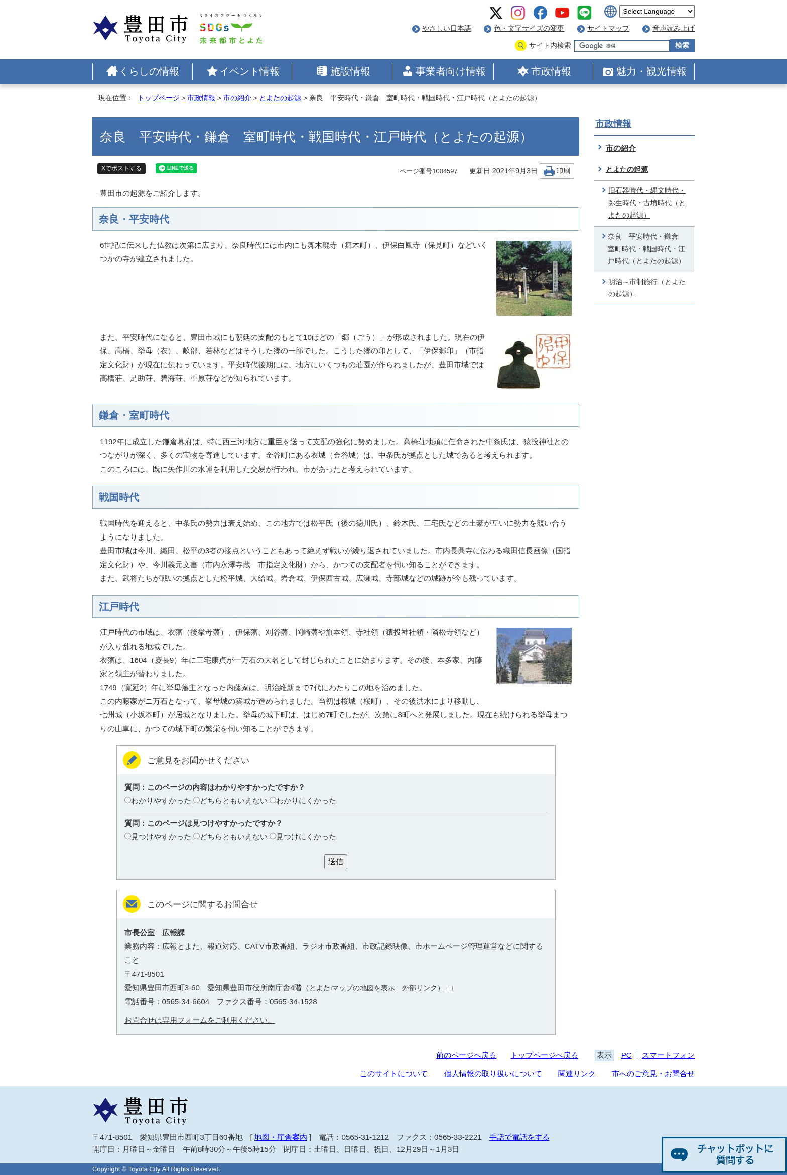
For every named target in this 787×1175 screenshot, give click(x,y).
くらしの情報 (149, 71)
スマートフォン (668, 1055)
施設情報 (350, 71)
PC (626, 1055)
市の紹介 (237, 98)
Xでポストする (121, 168)
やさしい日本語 (446, 28)
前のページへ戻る (466, 1055)
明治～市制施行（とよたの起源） (647, 288)
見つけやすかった (161, 836)
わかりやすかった (161, 800)
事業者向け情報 (451, 71)
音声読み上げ (673, 28)
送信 (335, 861)
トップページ (159, 98)
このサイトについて (394, 1073)
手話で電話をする (519, 1137)
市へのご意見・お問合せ (653, 1073)
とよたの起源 (280, 98)
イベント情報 (249, 71)
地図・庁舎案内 (280, 1137)
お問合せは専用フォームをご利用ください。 (199, 1020)
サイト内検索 (550, 45)
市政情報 (551, 71)
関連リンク (577, 1073)
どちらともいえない (234, 800)
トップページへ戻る (544, 1055)
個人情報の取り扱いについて (493, 1073)
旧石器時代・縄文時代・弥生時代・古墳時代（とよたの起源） (647, 203)
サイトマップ (608, 28)
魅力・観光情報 (651, 71)
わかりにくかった (306, 800)
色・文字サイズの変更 (529, 28)
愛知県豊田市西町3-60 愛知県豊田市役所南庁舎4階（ (288, 987)
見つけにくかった (306, 836)
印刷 (563, 171)
